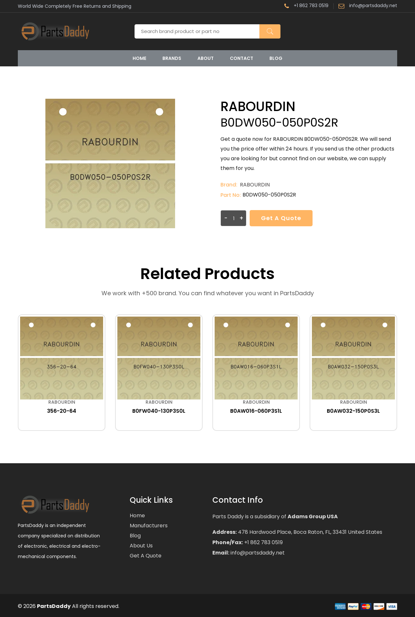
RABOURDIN (255, 184)
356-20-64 (61, 411)
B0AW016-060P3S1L (256, 411)
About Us (141, 545)
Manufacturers (149, 525)
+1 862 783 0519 (306, 6)
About (205, 58)
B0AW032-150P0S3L (353, 411)
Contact (241, 58)
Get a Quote (281, 218)
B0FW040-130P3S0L (158, 411)
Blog (275, 58)
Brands (171, 58)
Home (139, 58)
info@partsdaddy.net (367, 6)
